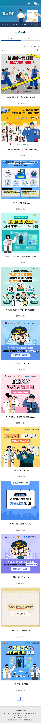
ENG (29, 3)
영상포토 (30, 38)
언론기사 (14, 25)
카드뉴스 (10, 38)
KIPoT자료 (32, 25)
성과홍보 (5, 25)
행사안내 (23, 25)
